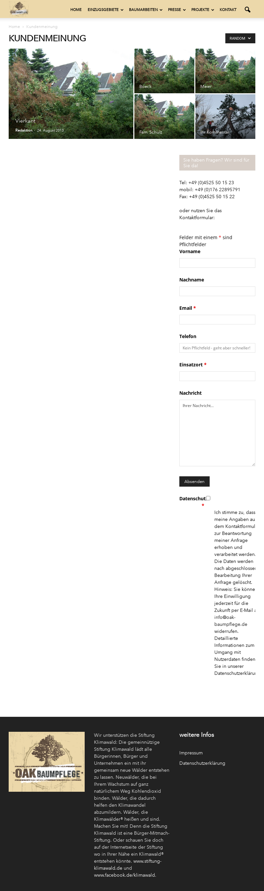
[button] (247, 10)
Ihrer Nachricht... (217, 433)
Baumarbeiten (146, 10)
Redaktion (23, 130)
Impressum (191, 753)
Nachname (191, 279)
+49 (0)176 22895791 (217, 190)
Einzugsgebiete (106, 10)
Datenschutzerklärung (202, 763)
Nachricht (190, 393)
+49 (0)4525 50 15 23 (211, 183)
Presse (177, 10)
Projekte (202, 10)
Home (76, 10)
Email (187, 308)
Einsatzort (193, 364)
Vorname (189, 251)
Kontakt (228, 10)
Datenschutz (191, 502)
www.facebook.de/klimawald (124, 875)
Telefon (187, 336)
